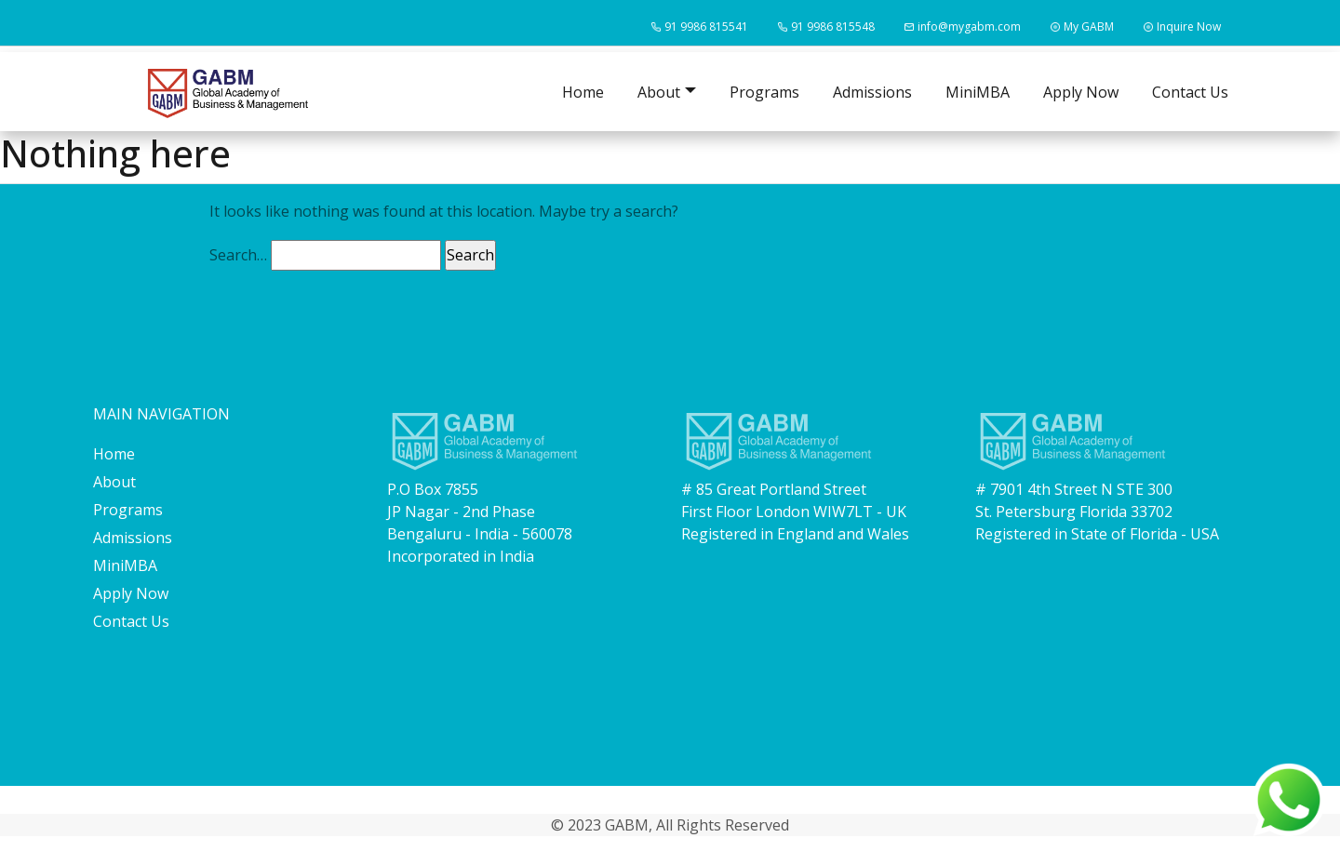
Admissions (872, 92)
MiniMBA (977, 92)
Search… (238, 255)
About (114, 482)
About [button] (658, 92)
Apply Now (1081, 92)
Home (583, 92)
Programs (764, 92)
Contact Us (1190, 92)
